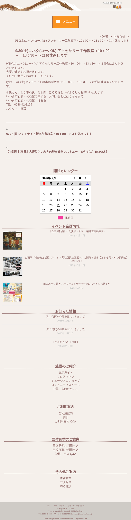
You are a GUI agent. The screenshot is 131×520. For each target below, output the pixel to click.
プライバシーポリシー (76, 506)
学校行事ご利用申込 (65, 449)
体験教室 (65, 478)
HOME (104, 36)
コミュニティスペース (65, 384)
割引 (65, 417)
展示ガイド (65, 372)
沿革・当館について (65, 389)
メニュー (69, 21)
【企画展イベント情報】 (65, 342)
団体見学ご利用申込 (65, 445)
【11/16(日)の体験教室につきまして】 (65, 329)
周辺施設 (65, 486)
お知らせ (119, 36)
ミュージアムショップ (65, 380)
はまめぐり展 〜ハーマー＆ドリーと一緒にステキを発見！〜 (76, 283)
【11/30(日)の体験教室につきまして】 (65, 316)
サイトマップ (59, 506)
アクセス (65, 482)
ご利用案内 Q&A (65, 421)
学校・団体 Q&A (65, 453)
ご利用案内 (65, 413)
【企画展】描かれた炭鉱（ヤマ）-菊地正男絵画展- (77, 231)
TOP (48, 506)
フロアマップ (65, 376)
